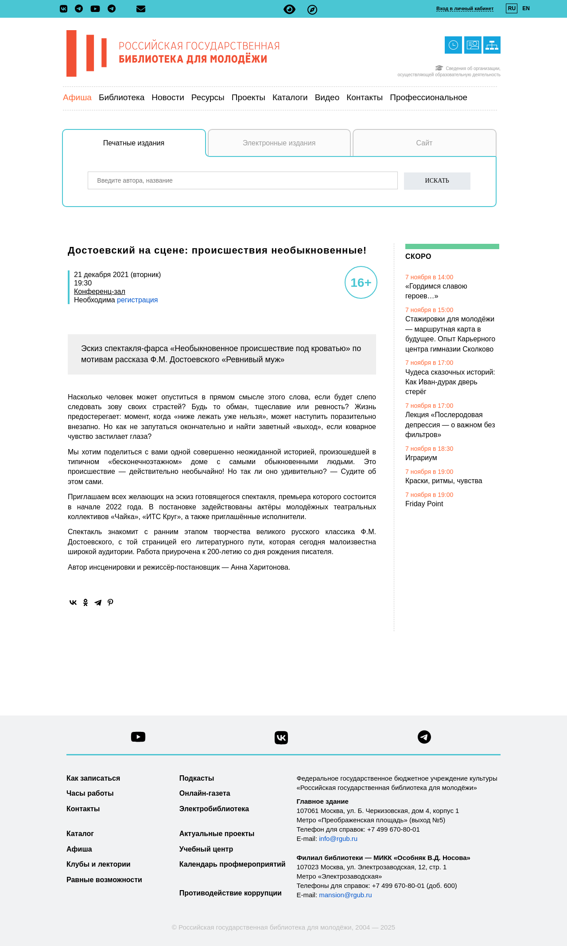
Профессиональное (428, 97)
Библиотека (121, 97)
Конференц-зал (99, 291)
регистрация (136, 300)
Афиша (77, 97)
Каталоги (290, 97)
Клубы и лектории (98, 864)
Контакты (364, 97)
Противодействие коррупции (230, 893)
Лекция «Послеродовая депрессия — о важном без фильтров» (450, 424)
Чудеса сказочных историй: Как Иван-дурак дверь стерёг (450, 382)
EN (526, 8)
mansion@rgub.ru (345, 895)
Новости (167, 97)
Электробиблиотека (214, 809)
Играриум (421, 457)
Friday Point (424, 504)
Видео (327, 97)
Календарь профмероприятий (232, 864)
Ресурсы (208, 97)
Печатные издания (154, 147)
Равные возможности (104, 879)
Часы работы (90, 793)
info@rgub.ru (338, 838)
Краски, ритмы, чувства (443, 481)
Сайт (424, 143)
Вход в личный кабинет (464, 8)
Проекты (248, 97)
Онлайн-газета (204, 793)
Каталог (80, 833)
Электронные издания (279, 143)
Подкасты (196, 778)
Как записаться (93, 778)
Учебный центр (206, 849)
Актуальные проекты (217, 833)
